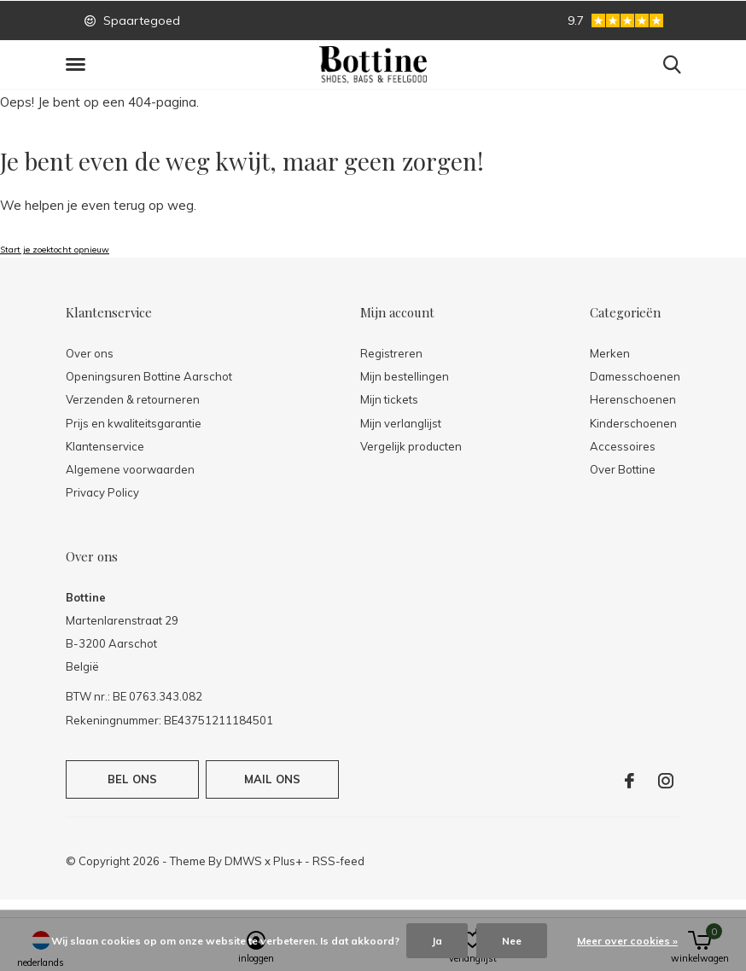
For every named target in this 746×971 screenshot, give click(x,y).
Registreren (391, 353)
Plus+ (287, 861)
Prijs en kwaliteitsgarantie (133, 423)
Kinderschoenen (633, 423)
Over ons (90, 353)
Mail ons (272, 779)
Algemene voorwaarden (130, 469)
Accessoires (623, 446)
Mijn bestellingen (404, 376)
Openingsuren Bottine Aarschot (149, 376)
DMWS (243, 861)
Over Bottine (623, 469)
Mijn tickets (389, 399)
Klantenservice (105, 446)
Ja (437, 940)
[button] (78, 65)
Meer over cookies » (627, 940)
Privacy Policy (102, 492)
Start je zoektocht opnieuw (54, 249)
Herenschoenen (633, 399)
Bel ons (132, 779)
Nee (512, 940)
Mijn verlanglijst (400, 423)
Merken (610, 353)
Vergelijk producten (411, 446)
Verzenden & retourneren (133, 399)
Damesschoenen (635, 376)
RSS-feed (338, 861)
